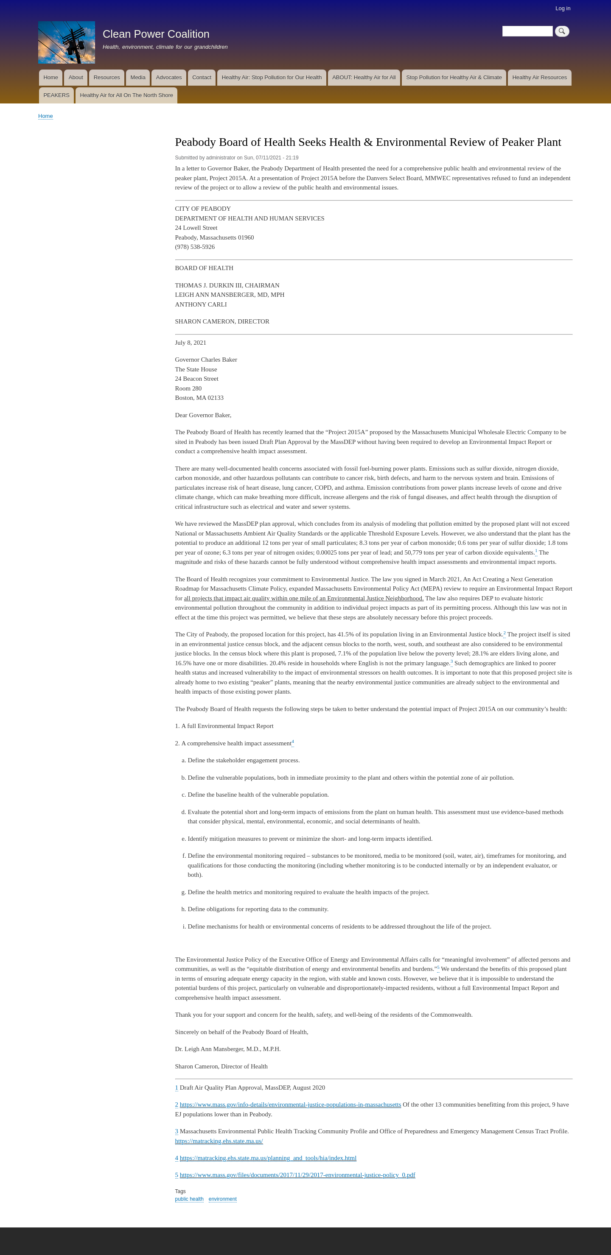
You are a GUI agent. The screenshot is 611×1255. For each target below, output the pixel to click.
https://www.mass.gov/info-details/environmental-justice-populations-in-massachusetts (290, 1104)
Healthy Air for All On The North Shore (126, 95)
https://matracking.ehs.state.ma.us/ (219, 1141)
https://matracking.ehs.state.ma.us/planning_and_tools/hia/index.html (268, 1158)
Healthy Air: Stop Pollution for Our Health (272, 77)
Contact (201, 77)
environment (223, 1199)
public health (189, 1199)
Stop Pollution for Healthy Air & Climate (454, 77)
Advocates (169, 77)
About (76, 77)
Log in (562, 8)
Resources (107, 77)
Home (50, 77)
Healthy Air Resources (540, 77)
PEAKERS (56, 95)
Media (138, 77)
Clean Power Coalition (156, 34)
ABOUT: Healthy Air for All (364, 77)
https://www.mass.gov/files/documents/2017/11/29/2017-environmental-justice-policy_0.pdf (297, 1174)
